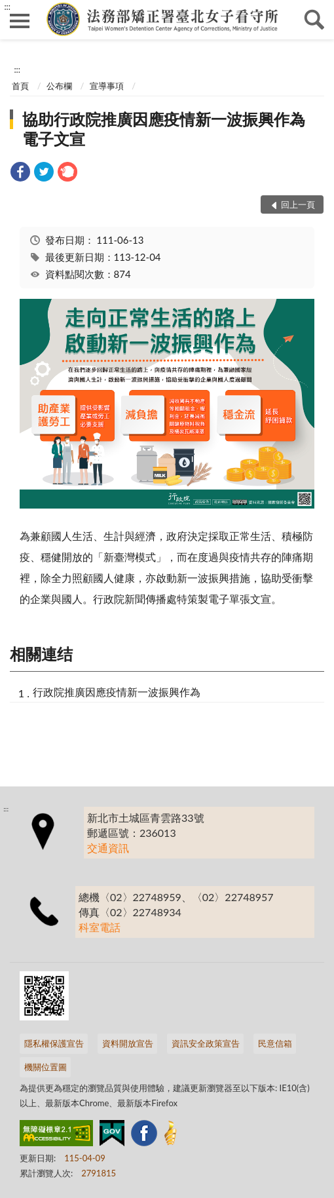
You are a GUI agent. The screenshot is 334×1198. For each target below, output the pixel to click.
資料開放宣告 (127, 1043)
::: (7, 6)
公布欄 (59, 86)
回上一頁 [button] (298, 204)
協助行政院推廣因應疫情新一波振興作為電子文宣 (163, 128)
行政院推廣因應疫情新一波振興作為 (116, 692)
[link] (20, 173)
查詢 (314, 19)
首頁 (20, 86)
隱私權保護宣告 (54, 1043)
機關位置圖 (45, 1067)
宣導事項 (107, 86)
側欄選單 (19, 21)
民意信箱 (275, 1043)
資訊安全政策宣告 (206, 1043)
